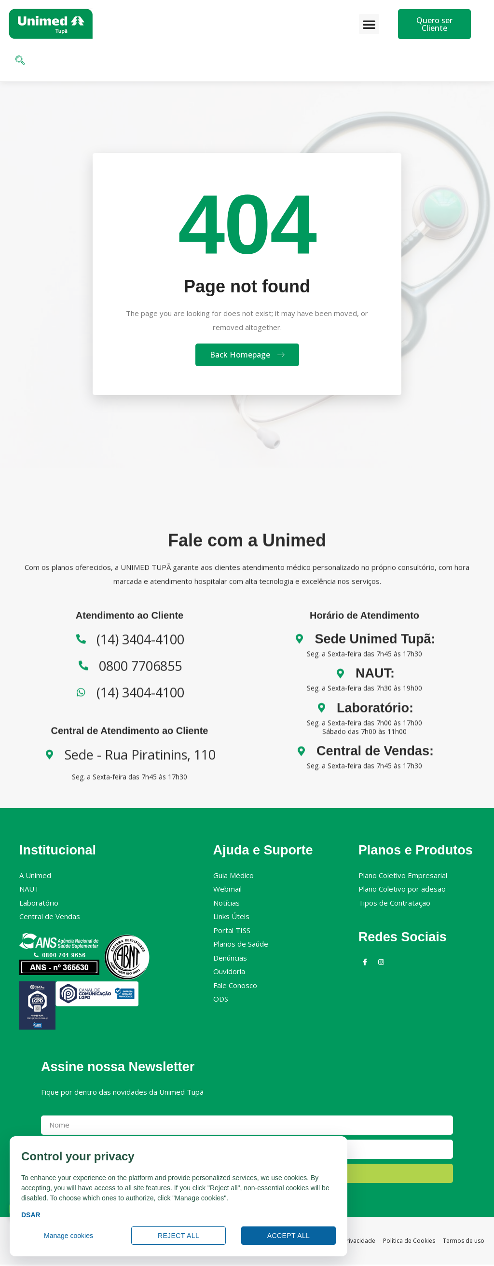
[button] (369, 24)
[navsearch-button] (20, 61)
